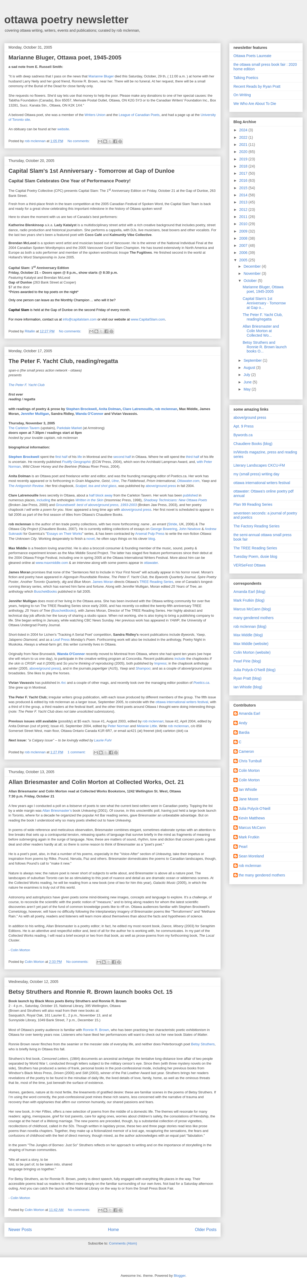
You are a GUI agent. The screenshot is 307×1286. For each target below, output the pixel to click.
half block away (101, 495)
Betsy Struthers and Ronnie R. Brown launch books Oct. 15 (90, 991)
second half (122, 457)
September (253, 360)
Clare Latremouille (138, 409)
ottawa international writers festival (182, 702)
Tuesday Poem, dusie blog (255, 556)
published (190, 495)
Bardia (244, 732)
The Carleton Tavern (24, 428)
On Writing (242, 95)
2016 (244, 180)
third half (193, 457)
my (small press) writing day (256, 474)
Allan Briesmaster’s (57, 811)
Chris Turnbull (250, 761)
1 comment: (77, 752)
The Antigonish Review (25, 486)
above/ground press (161, 486)
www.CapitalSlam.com (148, 319)
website (63, 129)
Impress (160, 663)
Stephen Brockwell (81, 409)
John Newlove (190, 529)
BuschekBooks (46, 591)
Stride (172, 524)
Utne (115, 481)
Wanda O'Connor (89, 414)
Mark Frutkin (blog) (248, 600)
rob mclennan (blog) (250, 626)
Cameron (246, 751)
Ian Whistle (248, 789)
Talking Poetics (245, 78)
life (80, 457)
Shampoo (143, 668)
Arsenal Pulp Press (150, 534)
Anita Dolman (109, 409)
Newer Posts (20, 1229)
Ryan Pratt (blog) (247, 678)
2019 (244, 159)
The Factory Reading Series (256, 526)
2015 (244, 188)
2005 (244, 260)
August (249, 367)
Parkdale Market (70, 428)
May (247, 389)
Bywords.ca (242, 435)
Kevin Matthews (252, 818)
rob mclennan (166, 409)
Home (113, 1229)
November (252, 273)
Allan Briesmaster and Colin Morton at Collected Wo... (261, 330)
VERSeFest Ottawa (249, 565)
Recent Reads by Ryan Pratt (256, 86)
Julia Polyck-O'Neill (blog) (254, 670)
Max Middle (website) (250, 644)
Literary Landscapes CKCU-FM (259, 465)
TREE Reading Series (156, 582)
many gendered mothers (253, 618)
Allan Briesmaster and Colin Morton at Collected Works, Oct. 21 (96, 782)
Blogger (179, 1276)
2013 (244, 202)
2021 (244, 144)
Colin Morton (20, 950)
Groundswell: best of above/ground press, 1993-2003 (97, 505)
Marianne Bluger (101, 76)
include (179, 659)
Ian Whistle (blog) (247, 687)
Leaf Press (62, 640)
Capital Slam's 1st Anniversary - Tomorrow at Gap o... (264, 303)
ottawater (151, 563)
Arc (63, 683)
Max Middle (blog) (248, 635)
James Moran (103, 582)
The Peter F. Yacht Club (26, 385)
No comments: (79, 141)
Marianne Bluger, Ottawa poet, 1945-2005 (64, 57)
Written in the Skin (89, 500)
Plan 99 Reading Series (252, 504)
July (247, 375)
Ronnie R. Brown (96, 1030)
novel (91, 539)
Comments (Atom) (123, 1243)
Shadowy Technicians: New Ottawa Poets (175, 500)
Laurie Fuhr (103, 740)
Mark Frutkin (249, 837)
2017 (244, 173)
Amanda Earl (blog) (249, 591)
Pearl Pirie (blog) (247, 661)
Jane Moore (248, 799)
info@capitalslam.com (79, 319)
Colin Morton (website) (251, 652)
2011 (244, 217)
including (43, 500)
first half (61, 457)
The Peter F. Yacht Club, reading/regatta (63, 361)
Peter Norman (119, 726)
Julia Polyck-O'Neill (254, 808)
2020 (244, 152)
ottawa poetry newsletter (66, 19)
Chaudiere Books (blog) (252, 444)
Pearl (243, 846)
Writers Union (95, 115)
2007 (244, 245)
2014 (244, 195)
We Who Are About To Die (254, 103)
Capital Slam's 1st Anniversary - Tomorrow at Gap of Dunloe (91, 171)
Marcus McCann (252, 827)
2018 (244, 166)
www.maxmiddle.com (52, 563)
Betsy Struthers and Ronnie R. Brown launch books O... (265, 347)
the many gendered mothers (262, 875)
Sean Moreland (251, 856)
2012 (244, 209)
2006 (244, 252)
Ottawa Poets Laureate (252, 56)
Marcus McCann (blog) (252, 609)
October (250, 280)
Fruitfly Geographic (77, 462)
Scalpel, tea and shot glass (95, 486)
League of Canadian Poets (139, 115)
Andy (243, 723)
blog (151, 539)
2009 (244, 231)
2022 (244, 137)
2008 (244, 238)
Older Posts (205, 1229)
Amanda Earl (249, 713)
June (247, 382)
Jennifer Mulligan (35, 414)
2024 (244, 130)
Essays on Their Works (64, 534)
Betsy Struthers (203, 1044)
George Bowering (163, 529)
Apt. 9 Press (243, 426)
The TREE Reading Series (255, 548)
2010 (244, 224)
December (252, 266)
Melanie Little (147, 726)
